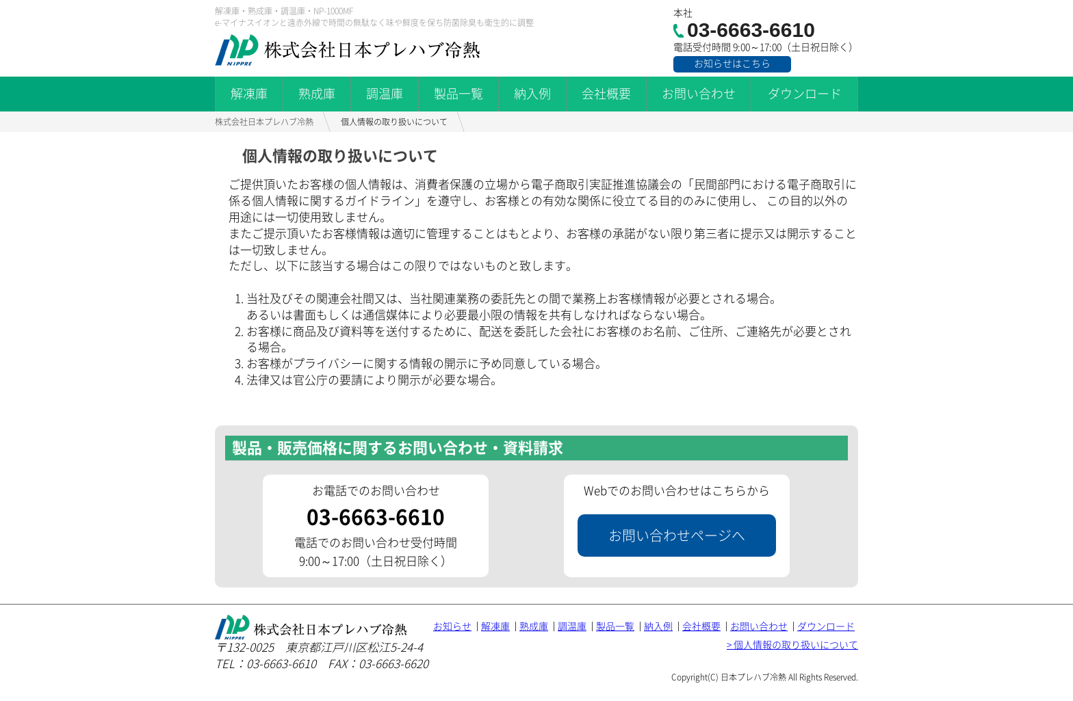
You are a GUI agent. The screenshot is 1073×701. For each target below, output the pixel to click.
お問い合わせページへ (676, 535)
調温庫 (384, 94)
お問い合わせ (699, 94)
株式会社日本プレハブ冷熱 (264, 122)
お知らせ (452, 626)
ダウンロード (805, 94)
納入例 (532, 94)
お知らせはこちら (732, 63)
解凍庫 (249, 94)
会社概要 (606, 94)
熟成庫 (316, 94)
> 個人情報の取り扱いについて (792, 645)
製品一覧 (458, 94)
